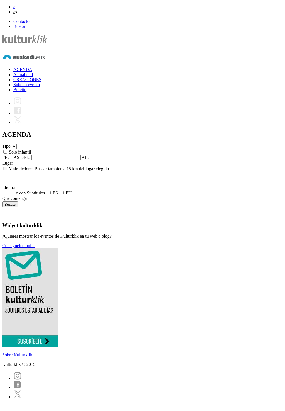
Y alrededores (21, 168)
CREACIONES (27, 79)
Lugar (7, 163)
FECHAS (10, 157)
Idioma (8, 187)
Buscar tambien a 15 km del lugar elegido (72, 168)
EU (69, 193)
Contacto (21, 21)
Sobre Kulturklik (17, 354)
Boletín (19, 89)
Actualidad (23, 74)
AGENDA (22, 69)
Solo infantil (20, 152)
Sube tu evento (26, 84)
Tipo (6, 146)
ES (55, 193)
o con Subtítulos (30, 193)
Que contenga (14, 198)
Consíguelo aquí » (18, 245)
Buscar (19, 26)
